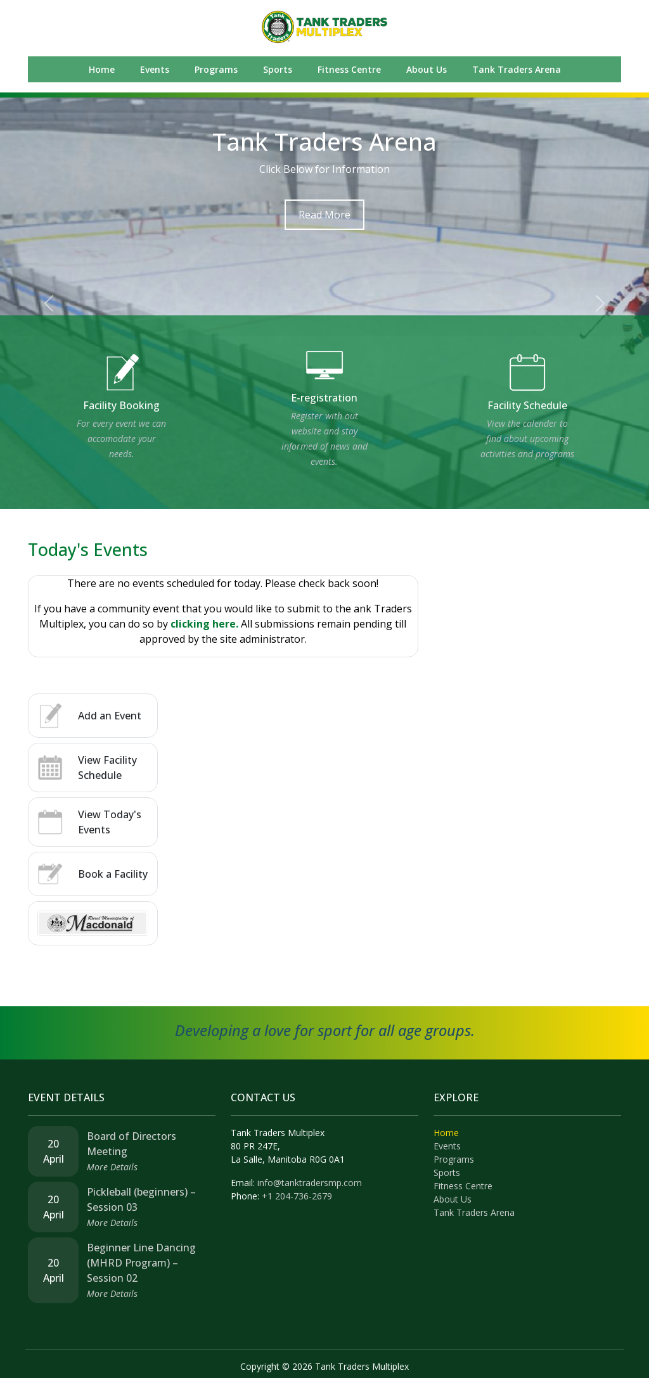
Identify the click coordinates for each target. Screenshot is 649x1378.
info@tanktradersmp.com (309, 1183)
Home (102, 69)
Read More (324, 215)
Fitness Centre (349, 69)
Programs (216, 69)
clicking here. (204, 624)
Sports (277, 69)
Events (154, 69)
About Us (426, 69)
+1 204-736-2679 (297, 1196)
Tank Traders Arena (516, 69)
